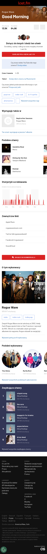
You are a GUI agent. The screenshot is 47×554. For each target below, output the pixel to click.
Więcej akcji (42, 27)
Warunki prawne (8, 532)
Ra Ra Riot (27, 371)
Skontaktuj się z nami (10, 466)
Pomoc (27, 474)
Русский (28, 518)
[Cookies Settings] (4, 550)
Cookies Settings (20, 532)
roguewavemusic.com (14, 228)
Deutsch (12, 516)
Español (20, 516)
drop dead (21, 437)
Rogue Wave (21, 121)
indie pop (29, 317)
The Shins (6, 371)
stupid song (22, 393)
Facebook (28, 496)
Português (19, 518)
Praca (4, 469)
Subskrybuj (28, 488)
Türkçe (4, 521)
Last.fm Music (31, 532)
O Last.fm (5, 464)
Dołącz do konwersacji (25, 257)
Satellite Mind (18, 147)
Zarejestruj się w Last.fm (23, 54)
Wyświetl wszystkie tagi (30, 101)
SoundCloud (10, 246)
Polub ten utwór (36, 27)
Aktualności (6, 471)
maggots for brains (25, 415)
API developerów (8, 485)
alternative (8, 101)
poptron (7, 94)
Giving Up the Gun (20, 158)
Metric (15, 149)
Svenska (36, 518)
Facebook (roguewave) (14, 240)
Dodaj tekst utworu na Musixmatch (22, 79)
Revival (15, 169)
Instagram (28, 504)
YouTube (27, 507)
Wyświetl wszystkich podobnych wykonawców (19, 380)
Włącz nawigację (3, 3)
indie (6, 317)
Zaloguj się (28, 485)
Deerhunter (17, 171)
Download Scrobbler (9, 483)
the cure (20, 404)
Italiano (35, 516)
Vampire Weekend (19, 160)
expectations (22, 426)
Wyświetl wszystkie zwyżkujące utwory (16, 449)
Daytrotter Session (24, 118)
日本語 (4, 518)
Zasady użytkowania (9, 530)
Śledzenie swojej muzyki (33, 464)
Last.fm (24, 3)
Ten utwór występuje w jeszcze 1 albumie (17, 132)
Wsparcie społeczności (33, 466)
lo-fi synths (32, 94)
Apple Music (10, 222)
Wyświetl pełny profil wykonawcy (14, 338)
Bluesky (27, 502)
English (4, 516)
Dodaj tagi (18, 100)
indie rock (19, 94)
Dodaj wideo (22, 65)
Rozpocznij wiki (15, 87)
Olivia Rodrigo (22, 396)
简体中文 (12, 521)
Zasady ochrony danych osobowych (29, 530)
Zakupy (4, 493)
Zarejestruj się (29, 483)
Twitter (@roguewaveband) (16, 234)
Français (27, 516)
